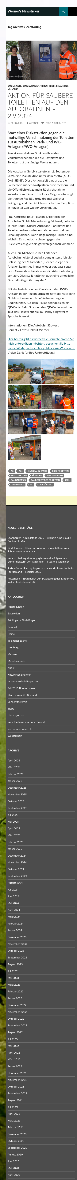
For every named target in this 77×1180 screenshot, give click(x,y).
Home (11, 633)
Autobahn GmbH (37, 471)
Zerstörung (45, 484)
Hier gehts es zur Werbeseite (56, 348)
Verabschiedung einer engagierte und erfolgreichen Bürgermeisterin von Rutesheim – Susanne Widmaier (38, 560)
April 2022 (14, 1052)
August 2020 (15, 1154)
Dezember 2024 (17, 855)
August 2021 (15, 1100)
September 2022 (17, 1025)
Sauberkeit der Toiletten (45, 480)
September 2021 (17, 1093)
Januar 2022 (15, 1066)
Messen (12, 654)
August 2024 (15, 882)
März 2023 (14, 984)
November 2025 (17, 794)
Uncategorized (16, 715)
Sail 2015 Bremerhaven (21, 688)
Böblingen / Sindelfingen (23, 85)
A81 (21, 471)
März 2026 (14, 767)
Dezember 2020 (17, 1134)
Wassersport (15, 735)
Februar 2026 (15, 774)
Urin (67, 480)
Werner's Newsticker (24, 11)
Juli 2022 (13, 1039)
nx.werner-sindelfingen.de (23, 681)
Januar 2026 (15, 780)
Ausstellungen (16, 606)
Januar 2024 (15, 930)
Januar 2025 (15, 848)
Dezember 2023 (17, 937)
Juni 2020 (13, 1161)
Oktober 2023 (16, 950)
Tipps (11, 708)
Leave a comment (55, 123)
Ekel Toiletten (60, 471)
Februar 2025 (15, 842)
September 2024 (17, 875)
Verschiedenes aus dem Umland (26, 722)
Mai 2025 (13, 821)
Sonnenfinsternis (17, 701)
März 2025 (14, 835)
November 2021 (17, 1079)
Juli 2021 (13, 1106)
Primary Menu (72, 11)
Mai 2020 (13, 1168)
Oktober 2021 (16, 1086)
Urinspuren (17, 484)
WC (31, 484)
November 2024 (17, 862)
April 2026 (14, 760)
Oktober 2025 (16, 801)
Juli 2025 (13, 814)
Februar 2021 (15, 1127)
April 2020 (14, 1174)
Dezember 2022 (17, 1005)
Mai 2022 (13, 1045)
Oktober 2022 (16, 1018)
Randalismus (18, 480)
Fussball (12, 627)
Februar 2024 (15, 923)
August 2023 (15, 964)
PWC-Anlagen (55, 475)
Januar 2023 (15, 998)
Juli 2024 (13, 889)
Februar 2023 (15, 991)
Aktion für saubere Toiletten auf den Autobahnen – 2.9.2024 (40, 105)
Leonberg (13, 647)
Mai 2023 (13, 977)
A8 (12, 471)
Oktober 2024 (16, 869)
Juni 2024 (13, 896)
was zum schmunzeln (20, 728)
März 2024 (14, 916)
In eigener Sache (17, 640)
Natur (11, 667)
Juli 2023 (13, 971)
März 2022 (14, 1059)
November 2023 (17, 943)
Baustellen (14, 613)
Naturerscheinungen (19, 674)
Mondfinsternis (16, 661)
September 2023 (17, 957)
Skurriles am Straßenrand (22, 695)
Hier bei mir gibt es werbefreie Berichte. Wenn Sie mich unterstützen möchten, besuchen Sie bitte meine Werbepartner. (41, 343)
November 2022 (17, 1011)
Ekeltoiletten (19, 475)
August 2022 (15, 1032)
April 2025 (14, 828)
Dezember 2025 (17, 787)
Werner (34, 123)
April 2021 (14, 1113)
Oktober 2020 (16, 1140)
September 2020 (17, 1147)
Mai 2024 (13, 903)
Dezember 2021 (17, 1073)
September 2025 (17, 808)
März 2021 (14, 1120)
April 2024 (14, 909)
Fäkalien (37, 475)
